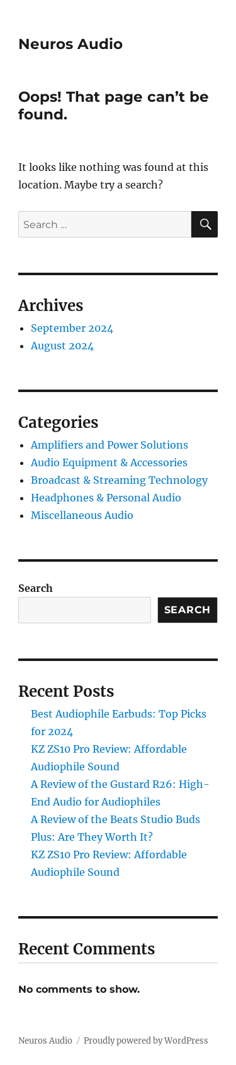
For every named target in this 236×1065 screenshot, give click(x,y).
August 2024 (62, 345)
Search (35, 588)
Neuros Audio (70, 44)
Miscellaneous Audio (82, 515)
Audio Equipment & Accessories (109, 462)
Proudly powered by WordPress (146, 1040)
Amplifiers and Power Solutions (109, 445)
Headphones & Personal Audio (106, 497)
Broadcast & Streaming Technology (119, 480)
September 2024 (72, 328)
